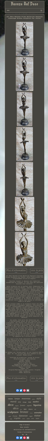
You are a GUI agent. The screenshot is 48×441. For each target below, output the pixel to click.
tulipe (11, 418)
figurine (37, 405)
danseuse (23, 415)
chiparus (30, 409)
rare (35, 409)
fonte (31, 413)
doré (21, 409)
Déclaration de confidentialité (24, 429)
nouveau (26, 398)
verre (10, 399)
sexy (19, 402)
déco (15, 408)
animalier (38, 413)
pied (10, 416)
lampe (17, 398)
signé (30, 416)
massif (13, 401)
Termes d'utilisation (24, 432)
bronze (24, 412)
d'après (16, 405)
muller (23, 418)
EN (23, 434)
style (39, 398)
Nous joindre (24, 427)
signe (25, 409)
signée (17, 418)
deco (10, 404)
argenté (29, 405)
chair (29, 402)
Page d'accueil (25, 424)
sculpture (12, 412)
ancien (28, 418)
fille (15, 416)
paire (33, 399)
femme (22, 405)
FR (26, 434)
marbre (36, 402)
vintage (24, 402)
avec (32, 418)
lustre (37, 418)
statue (37, 415)
